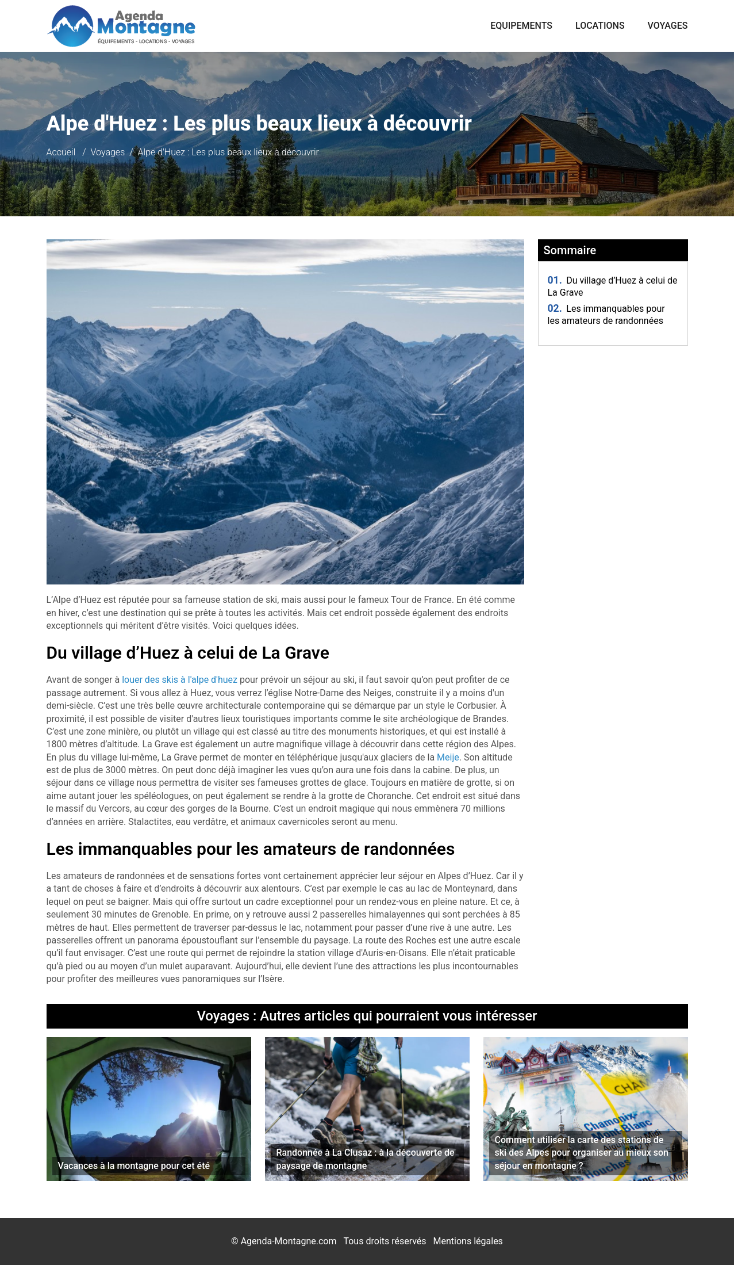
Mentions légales (468, 1241)
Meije (448, 757)
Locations (600, 25)
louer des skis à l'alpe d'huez (179, 679)
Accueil (61, 152)
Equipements (521, 25)
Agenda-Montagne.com (289, 1241)
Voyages (668, 25)
